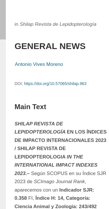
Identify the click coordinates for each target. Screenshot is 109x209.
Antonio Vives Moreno (39, 64)
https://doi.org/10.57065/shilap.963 (55, 83)
